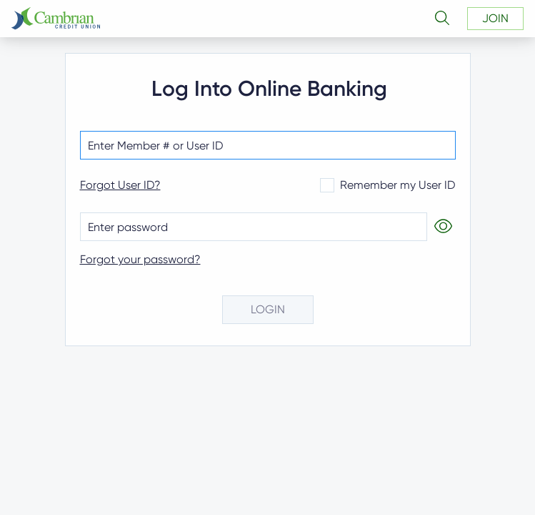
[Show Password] (441, 226)
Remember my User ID (388, 185)
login (268, 309)
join (495, 18)
